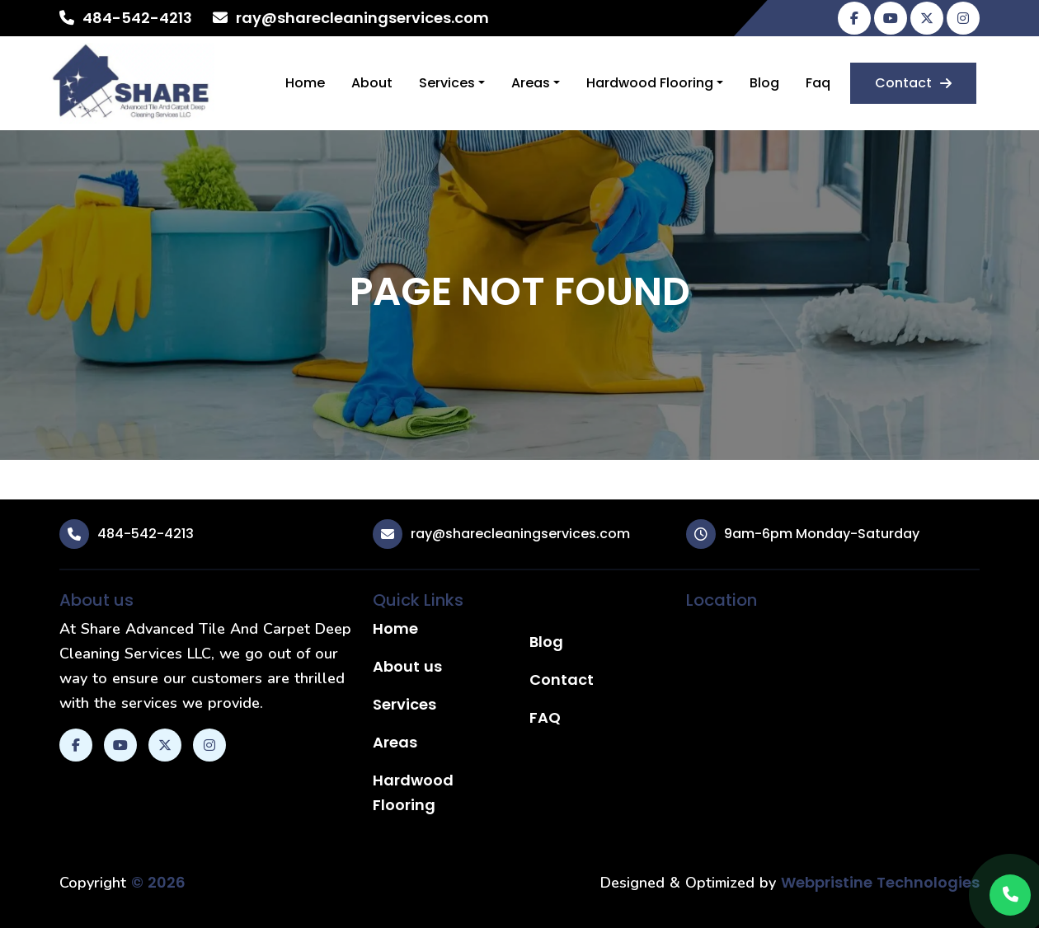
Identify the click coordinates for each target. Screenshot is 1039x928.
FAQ (545, 717)
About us (407, 666)
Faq (818, 82)
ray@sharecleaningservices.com (362, 17)
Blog (764, 82)
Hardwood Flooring (649, 82)
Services (447, 82)
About (372, 82)
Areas (530, 82)
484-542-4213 (137, 17)
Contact (913, 82)
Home (305, 82)
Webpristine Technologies (880, 882)
